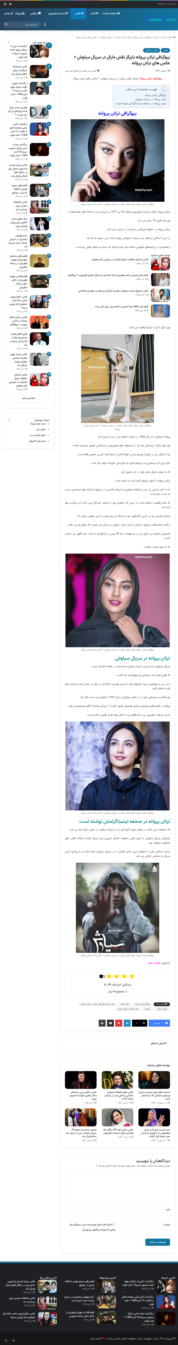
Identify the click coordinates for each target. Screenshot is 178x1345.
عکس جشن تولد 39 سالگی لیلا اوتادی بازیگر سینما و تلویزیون (118, 1131)
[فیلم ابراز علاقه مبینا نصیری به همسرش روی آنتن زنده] (160, 311)
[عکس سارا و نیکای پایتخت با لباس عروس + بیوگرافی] (39, 322)
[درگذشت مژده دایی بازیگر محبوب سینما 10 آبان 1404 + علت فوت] (39, 149)
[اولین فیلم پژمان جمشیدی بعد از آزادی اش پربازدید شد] (39, 338)
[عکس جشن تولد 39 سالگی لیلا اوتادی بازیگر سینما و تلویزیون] (117, 1117)
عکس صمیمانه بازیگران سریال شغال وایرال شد (19, 70)
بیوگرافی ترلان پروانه (155, 95)
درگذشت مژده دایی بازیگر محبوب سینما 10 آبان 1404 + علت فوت (17, 150)
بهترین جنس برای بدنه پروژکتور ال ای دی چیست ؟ (17, 111)
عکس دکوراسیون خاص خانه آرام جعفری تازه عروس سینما (18, 302)
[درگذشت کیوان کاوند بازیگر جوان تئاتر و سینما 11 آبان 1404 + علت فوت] (39, 88)
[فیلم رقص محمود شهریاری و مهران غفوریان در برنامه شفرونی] (39, 260)
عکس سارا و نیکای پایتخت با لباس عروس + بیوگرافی (18, 320)
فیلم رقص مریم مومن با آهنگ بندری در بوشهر (19, 189)
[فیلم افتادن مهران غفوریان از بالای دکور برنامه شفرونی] (39, 281)
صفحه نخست (111, 13)
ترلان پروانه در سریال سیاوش (150, 99)
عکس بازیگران (151, 50)
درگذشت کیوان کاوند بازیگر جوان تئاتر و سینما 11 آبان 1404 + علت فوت (18, 91)
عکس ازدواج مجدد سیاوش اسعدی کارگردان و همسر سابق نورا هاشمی (113, 291)
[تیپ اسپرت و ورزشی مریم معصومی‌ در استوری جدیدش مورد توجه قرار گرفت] (154, 1117)
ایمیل (166, 1224)
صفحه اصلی (168, 37)
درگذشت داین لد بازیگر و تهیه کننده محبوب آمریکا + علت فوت (18, 51)
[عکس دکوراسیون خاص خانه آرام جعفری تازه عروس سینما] (39, 301)
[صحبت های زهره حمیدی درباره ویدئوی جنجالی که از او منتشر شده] (154, 1080)
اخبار (94, 13)
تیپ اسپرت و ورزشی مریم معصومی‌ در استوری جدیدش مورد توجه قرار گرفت (155, 1133)
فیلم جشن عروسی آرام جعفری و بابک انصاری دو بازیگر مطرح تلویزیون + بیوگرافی (108, 275)
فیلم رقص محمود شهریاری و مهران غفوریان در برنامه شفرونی (18, 261)
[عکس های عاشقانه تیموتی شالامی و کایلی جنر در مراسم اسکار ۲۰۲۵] (117, 1080)
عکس (79, 13)
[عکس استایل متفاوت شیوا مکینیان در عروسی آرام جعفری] (160, 263)
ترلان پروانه (125, 1004)
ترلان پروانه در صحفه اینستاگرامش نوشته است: (140, 104)
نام (167, 1210)
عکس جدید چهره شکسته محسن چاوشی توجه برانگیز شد (18, 360)
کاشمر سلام (96, 1338)
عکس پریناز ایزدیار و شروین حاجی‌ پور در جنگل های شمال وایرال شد (17, 170)
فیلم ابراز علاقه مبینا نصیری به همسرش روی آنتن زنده (121, 306)
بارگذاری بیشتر (28, 398)
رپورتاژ (19, 13)
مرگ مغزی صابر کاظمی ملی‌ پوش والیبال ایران (18, 222)
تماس (8, 13)
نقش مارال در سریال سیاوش (128, 1008)
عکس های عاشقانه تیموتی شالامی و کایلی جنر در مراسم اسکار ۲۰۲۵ (119, 1095)
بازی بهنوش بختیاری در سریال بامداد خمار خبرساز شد (17, 241)
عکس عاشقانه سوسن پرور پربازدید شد (20, 205)
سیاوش (147, 1008)
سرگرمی (35, 13)
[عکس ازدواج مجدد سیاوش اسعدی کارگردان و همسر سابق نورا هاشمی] (160, 295)
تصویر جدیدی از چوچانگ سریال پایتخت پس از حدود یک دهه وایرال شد (81, 1133)
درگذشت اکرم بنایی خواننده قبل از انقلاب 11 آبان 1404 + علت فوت (18, 129)
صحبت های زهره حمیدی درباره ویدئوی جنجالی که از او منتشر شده (154, 1095)
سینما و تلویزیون (58, 13)
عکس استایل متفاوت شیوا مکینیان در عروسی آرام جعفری (120, 259)
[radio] (102, 976)
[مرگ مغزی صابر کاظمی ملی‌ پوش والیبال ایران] (39, 223)
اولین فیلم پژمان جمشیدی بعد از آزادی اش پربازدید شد (18, 339)
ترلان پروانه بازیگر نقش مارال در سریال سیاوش (97, 1004)
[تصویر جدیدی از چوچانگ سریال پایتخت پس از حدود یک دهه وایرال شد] (81, 1117)
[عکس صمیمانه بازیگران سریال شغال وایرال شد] (39, 71)
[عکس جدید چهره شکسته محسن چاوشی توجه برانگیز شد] (39, 359)
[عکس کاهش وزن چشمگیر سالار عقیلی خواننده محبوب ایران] (81, 1080)
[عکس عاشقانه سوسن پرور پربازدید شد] (39, 207)
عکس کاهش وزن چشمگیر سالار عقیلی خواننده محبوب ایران (83, 1095)
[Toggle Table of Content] (162, 90)
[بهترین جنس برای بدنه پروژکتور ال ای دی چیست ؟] (39, 112)
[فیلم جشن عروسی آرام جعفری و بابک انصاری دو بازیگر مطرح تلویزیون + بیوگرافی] (160, 279)
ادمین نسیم (159, 1043)
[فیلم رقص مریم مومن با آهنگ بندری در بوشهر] (39, 190)
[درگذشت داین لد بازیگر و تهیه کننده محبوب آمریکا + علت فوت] (39, 51)
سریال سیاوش (162, 1008)
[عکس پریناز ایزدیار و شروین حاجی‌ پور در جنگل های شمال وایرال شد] (39, 169)
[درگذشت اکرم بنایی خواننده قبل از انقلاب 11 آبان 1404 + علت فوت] (39, 129)
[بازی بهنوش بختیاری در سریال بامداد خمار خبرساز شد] (39, 240)
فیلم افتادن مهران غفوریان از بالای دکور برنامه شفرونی (18, 282)
